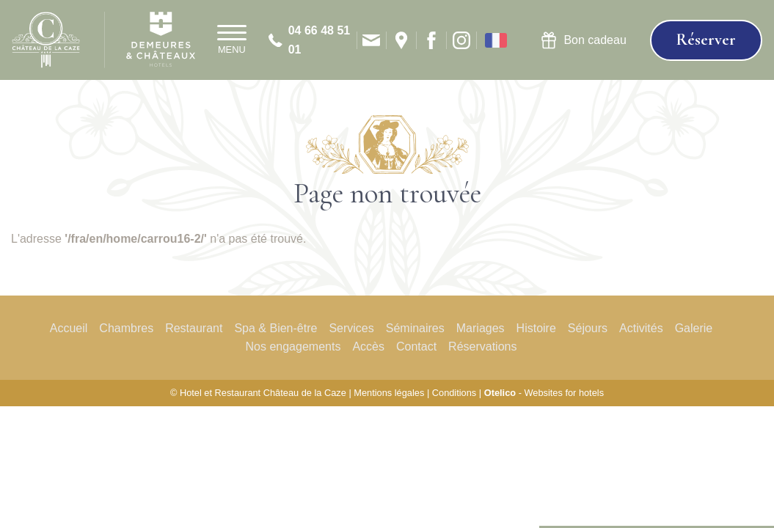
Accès (368, 346)
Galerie (694, 328)
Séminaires (415, 328)
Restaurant (193, 328)
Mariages (480, 328)
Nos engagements (293, 346)
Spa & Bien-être (275, 328)
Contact (416, 346)
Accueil (69, 328)
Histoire (536, 328)
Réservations (482, 346)
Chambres (126, 328)
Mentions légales (389, 392)
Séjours (587, 328)
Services (351, 328)
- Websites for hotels (544, 392)
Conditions (454, 392)
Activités (641, 328)
